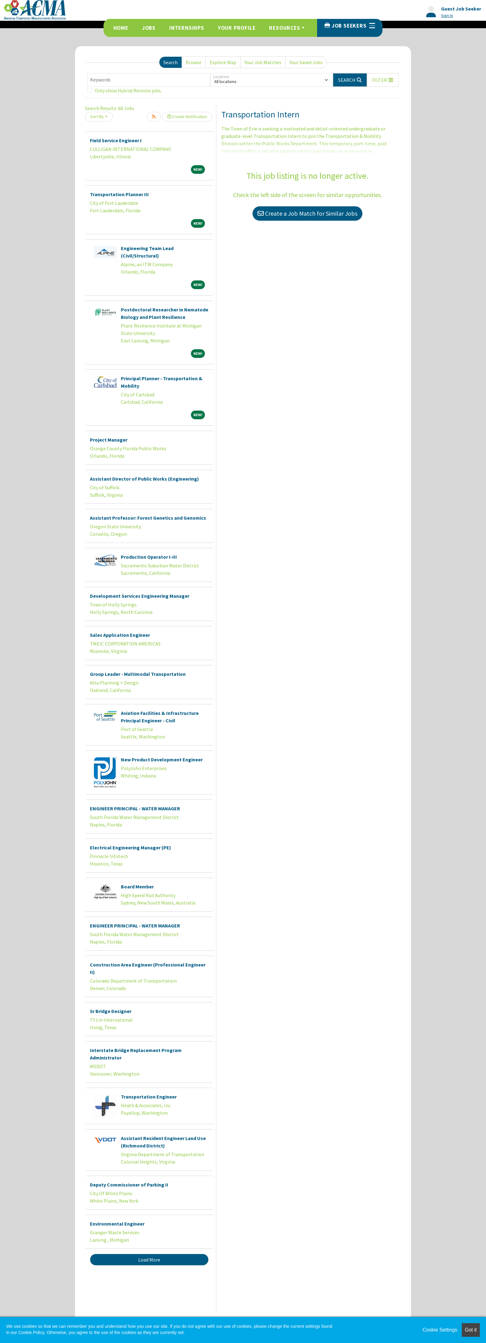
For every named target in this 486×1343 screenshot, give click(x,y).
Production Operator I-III (149, 557)
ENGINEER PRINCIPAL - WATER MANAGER (135, 808)
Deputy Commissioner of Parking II (129, 1185)
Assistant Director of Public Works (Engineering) (144, 479)
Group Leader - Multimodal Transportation (138, 674)
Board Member (137, 886)
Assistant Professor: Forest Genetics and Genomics (148, 518)
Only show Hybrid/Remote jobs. (128, 90)
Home (120, 27)
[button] (383, 80)
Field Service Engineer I (116, 140)
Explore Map (223, 62)
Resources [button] (284, 27)
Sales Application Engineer (120, 635)
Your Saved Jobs (306, 62)
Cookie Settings (439, 1329)
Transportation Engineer (149, 1097)
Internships (186, 27)
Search (170, 62)
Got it (471, 1329)
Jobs (149, 27)
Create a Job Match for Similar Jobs (307, 213)
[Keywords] (148, 80)
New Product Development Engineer (162, 759)
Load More (149, 1260)
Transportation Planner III (119, 194)
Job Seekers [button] (350, 25)
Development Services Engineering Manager (139, 596)
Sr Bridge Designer (110, 1011)
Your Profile (237, 27)
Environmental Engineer (117, 1224)
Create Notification (187, 116)
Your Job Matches (263, 62)
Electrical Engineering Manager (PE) (130, 847)
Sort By (97, 116)
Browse (193, 62)
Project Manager (108, 440)
